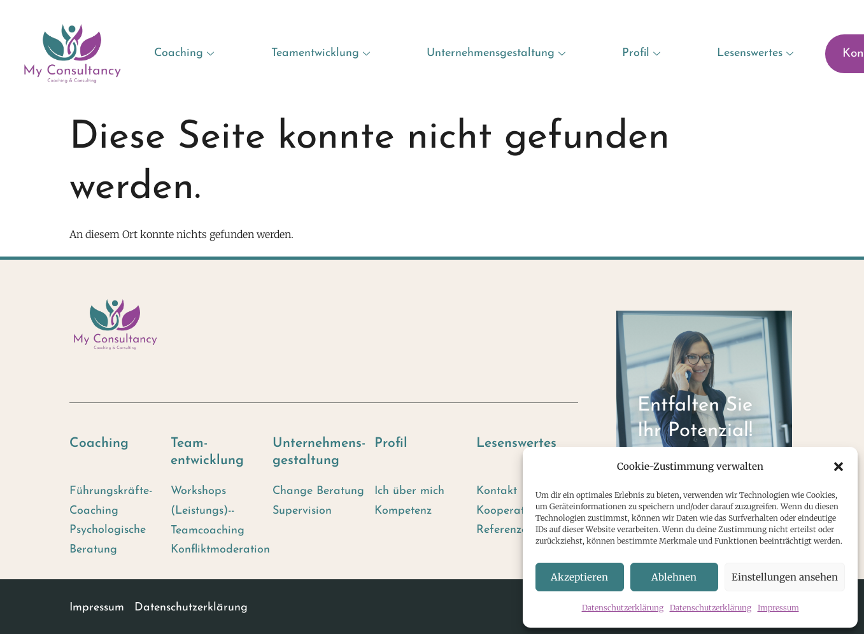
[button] (838, 466)
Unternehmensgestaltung (498, 53)
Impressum (778, 607)
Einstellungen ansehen (785, 577)
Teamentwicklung (322, 53)
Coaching (185, 53)
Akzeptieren (579, 577)
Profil (642, 53)
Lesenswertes (757, 53)
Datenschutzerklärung (622, 607)
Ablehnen (674, 577)
